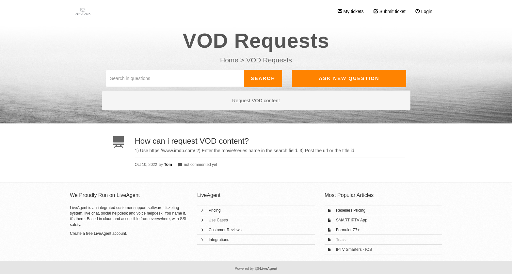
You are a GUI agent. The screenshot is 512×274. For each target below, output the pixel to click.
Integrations (219, 239)
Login (423, 11)
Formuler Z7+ (348, 230)
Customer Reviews (225, 230)
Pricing (215, 210)
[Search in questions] (175, 78)
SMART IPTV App (351, 220)
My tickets (351, 11)
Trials (340, 239)
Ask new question (349, 78)
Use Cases (218, 220)
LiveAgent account (110, 233)
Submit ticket (390, 11)
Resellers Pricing (350, 210)
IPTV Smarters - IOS (354, 249)
